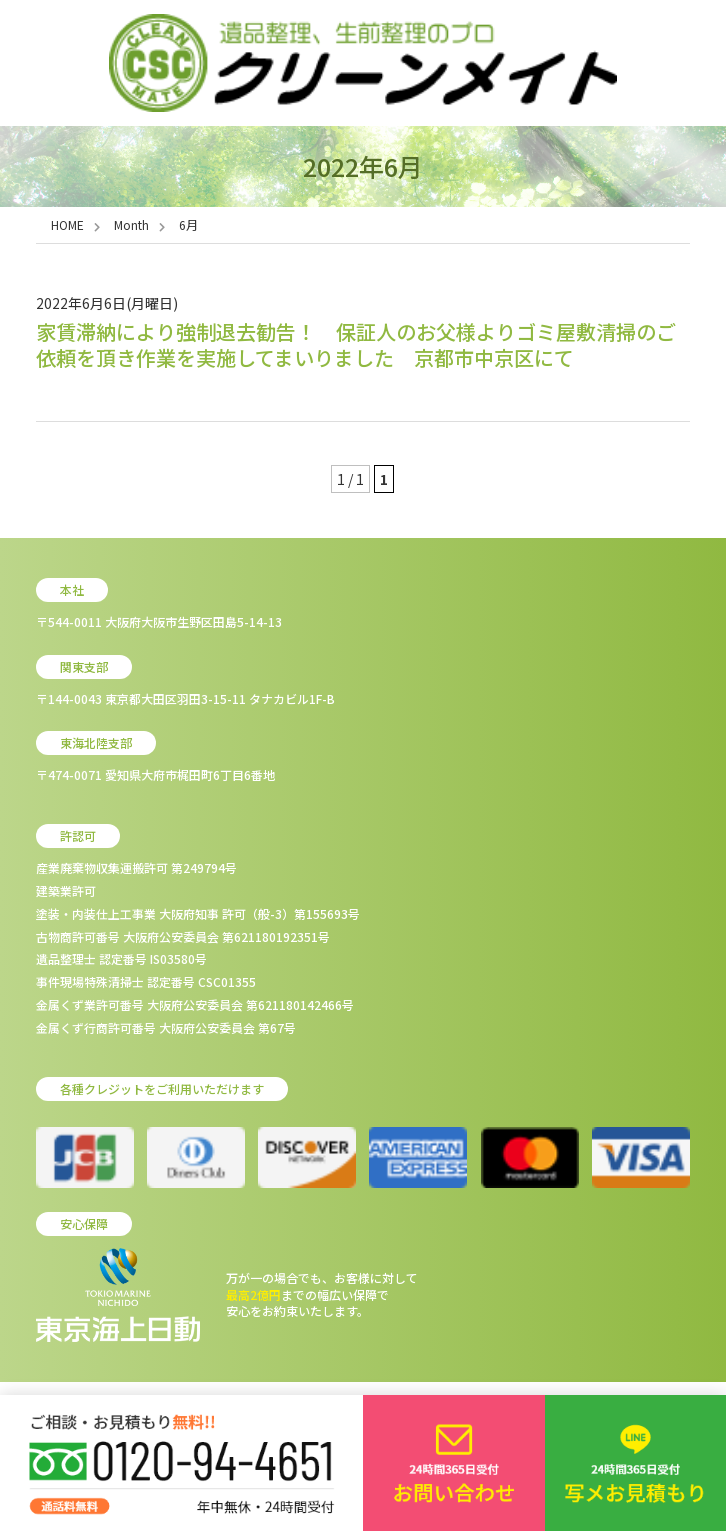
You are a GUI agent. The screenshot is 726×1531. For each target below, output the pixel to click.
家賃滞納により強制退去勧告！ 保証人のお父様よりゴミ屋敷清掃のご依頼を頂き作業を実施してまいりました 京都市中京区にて (356, 344)
